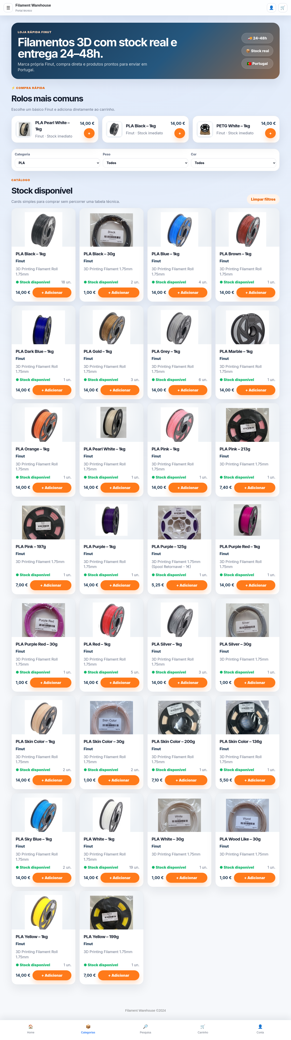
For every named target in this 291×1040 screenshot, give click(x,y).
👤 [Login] (271, 7)
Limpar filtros (263, 199)
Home (30, 1029)
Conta (260, 1029)
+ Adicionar (52, 292)
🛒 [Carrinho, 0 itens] (282, 7)
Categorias (88, 1029)
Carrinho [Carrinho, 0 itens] (203, 1029)
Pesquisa (145, 1029)
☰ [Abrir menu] (8, 7)
